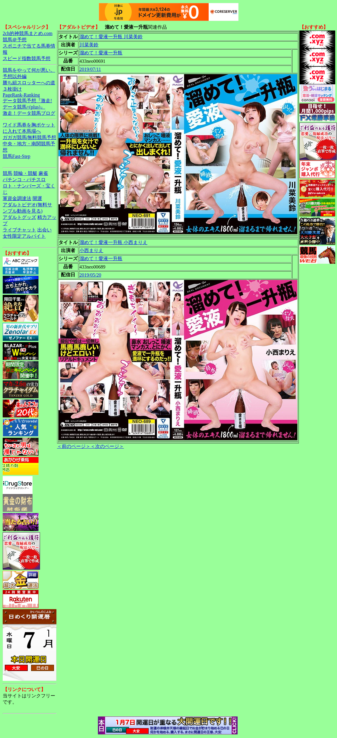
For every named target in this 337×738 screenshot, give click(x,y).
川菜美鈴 (89, 44)
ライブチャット (19, 229)
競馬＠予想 (15, 39)
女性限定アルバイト (24, 236)
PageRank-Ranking (21, 94)
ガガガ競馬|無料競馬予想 (29, 137)
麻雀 (43, 173)
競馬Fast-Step (16, 156)
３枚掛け (12, 89)
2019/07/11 (90, 69)
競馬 (7, 173)
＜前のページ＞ (73, 446)
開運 (37, 198)
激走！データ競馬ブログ (29, 113)
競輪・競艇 (25, 173)
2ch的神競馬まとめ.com (28, 33)
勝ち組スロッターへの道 (29, 82)
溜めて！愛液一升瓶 (100, 52)
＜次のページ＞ (107, 446)
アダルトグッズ (19, 217)
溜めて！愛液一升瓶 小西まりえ (113, 242)
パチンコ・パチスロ (24, 179)
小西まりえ (91, 250)
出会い (44, 229)
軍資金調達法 (17, 198)
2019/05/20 (90, 274)
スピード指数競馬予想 (26, 58)
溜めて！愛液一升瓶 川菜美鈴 (111, 36)
